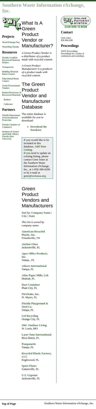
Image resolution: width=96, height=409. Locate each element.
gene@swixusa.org (35, 175)
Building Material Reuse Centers (10, 72)
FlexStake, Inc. (30, 294)
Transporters (8, 67)
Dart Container (31, 284)
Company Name (41, 212)
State (32, 216)
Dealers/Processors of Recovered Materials (11, 93)
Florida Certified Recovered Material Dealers (11, 60)
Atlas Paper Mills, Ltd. (35, 275)
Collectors (8, 104)
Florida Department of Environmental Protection (11, 117)
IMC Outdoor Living (34, 325)
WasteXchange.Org (11, 42)
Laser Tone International (36, 334)
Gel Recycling (30, 315)
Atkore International (34, 266)
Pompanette (29, 344)
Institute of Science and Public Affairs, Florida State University (10, 135)
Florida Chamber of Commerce (11, 125)
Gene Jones (66, 38)
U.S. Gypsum (29, 375)
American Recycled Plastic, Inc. (33, 233)
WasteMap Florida (10, 47)
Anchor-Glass (30, 244)
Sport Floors (29, 365)
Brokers (7, 99)
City (24, 216)
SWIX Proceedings (69, 51)
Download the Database (38, 128)
